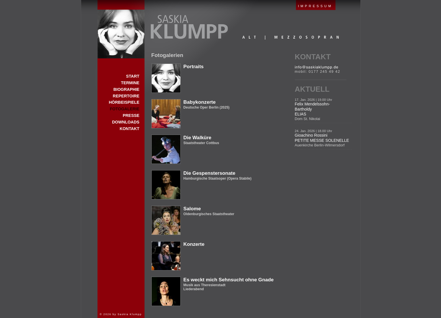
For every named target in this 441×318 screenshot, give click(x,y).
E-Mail (316, 67)
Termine (130, 83)
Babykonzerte (200, 102)
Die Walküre (198, 137)
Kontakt (313, 56)
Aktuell (312, 89)
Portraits (194, 66)
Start (121, 29)
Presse (131, 115)
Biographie (126, 89)
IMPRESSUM (315, 6)
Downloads (125, 122)
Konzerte (194, 244)
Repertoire (126, 96)
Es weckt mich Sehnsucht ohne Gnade (229, 279)
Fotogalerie (124, 109)
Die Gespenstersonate (209, 173)
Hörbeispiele (124, 102)
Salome (192, 208)
